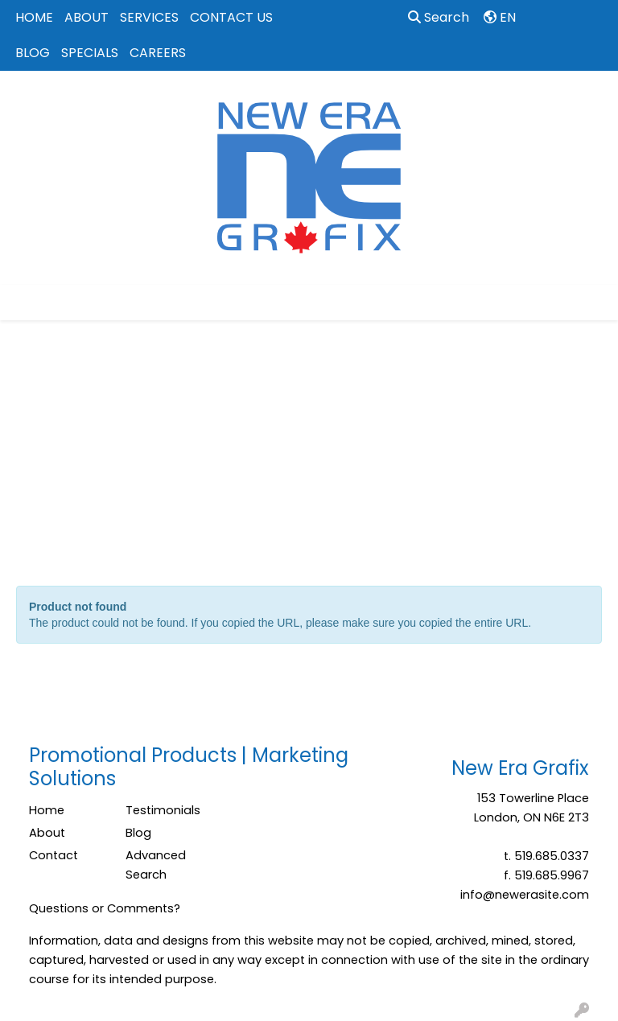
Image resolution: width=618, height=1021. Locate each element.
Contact (53, 855)
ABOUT (86, 17)
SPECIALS (89, 52)
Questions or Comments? (104, 908)
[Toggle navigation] (25, 302)
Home (46, 810)
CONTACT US (231, 17)
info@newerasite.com (524, 895)
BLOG (32, 52)
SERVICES (149, 17)
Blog (138, 833)
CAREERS (158, 52)
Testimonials (163, 810)
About (47, 833)
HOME (34, 17)
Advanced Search (156, 865)
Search (438, 17)
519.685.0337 (551, 856)
